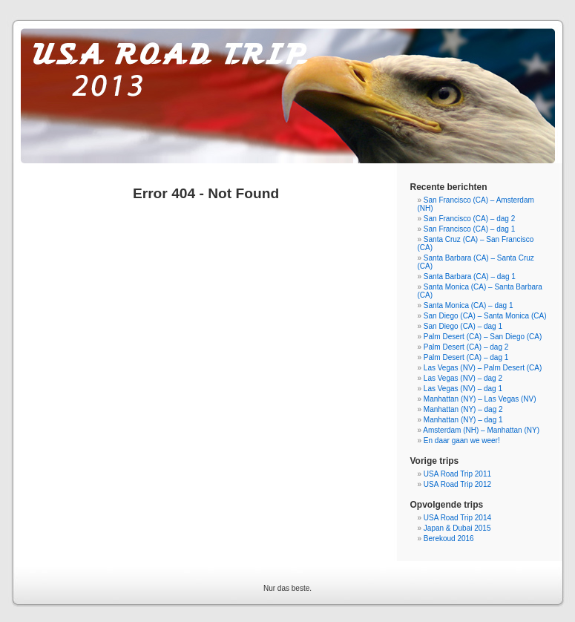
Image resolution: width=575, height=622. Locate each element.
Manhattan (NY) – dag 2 (463, 409)
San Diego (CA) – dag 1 (463, 326)
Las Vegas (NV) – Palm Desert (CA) (483, 368)
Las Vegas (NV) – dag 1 (463, 388)
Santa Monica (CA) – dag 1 (468, 305)
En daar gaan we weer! (462, 440)
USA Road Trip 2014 (457, 518)
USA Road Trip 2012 (457, 484)
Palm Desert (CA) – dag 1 (466, 357)
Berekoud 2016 (449, 538)
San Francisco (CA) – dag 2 (469, 219)
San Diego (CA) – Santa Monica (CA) (485, 316)
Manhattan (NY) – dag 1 (463, 420)
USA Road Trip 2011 (457, 474)
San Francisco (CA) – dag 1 (469, 229)
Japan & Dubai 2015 (457, 528)
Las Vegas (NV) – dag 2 (463, 378)
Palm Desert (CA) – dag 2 (466, 347)
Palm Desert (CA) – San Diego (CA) (483, 337)
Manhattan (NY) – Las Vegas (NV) (480, 399)
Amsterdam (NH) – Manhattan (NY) (481, 430)
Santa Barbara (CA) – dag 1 (470, 276)
